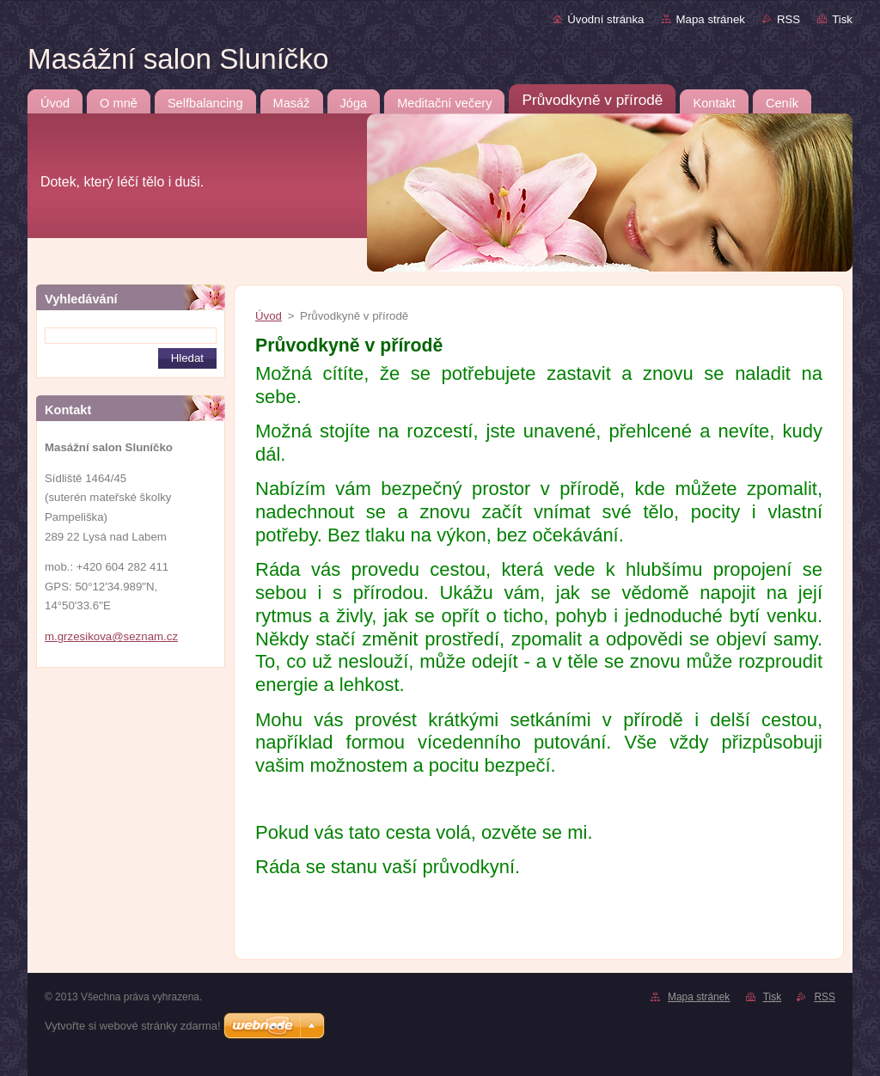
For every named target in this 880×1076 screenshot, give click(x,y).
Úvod (268, 315)
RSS (788, 19)
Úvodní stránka (605, 19)
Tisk (842, 19)
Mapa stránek (710, 19)
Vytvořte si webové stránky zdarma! (133, 1025)
